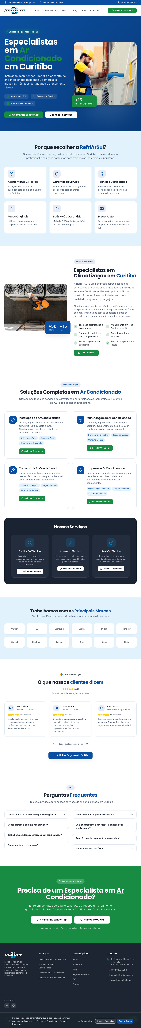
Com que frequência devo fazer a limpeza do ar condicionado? (104, 826)
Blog (74, 10)
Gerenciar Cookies (128, 1023)
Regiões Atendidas (81, 974)
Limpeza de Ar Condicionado (52, 977)
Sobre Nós (77, 964)
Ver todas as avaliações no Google (70, 744)
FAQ (84, 10)
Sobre (65, 10)
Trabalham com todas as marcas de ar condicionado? (36, 835)
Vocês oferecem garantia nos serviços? (36, 824)
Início (37, 10)
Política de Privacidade (88, 1017)
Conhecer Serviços (61, 114)
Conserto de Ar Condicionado (52, 972)
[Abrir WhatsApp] (134, 1019)
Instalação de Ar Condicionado (53, 959)
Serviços (49, 10)
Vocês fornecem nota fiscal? (104, 848)
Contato (94, 10)
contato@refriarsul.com (122, 975)
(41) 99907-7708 (127, 2)
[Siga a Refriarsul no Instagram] (13, 1005)
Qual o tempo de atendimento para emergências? (36, 814)
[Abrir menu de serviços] (55, 10)
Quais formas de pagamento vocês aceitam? (104, 838)
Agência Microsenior (13, 1017)
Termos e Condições (112, 1017)
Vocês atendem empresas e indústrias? (104, 814)
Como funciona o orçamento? (36, 845)
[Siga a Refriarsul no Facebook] (6, 1005)
